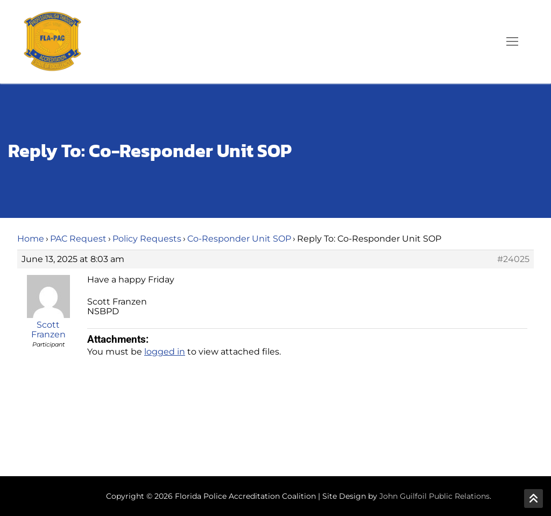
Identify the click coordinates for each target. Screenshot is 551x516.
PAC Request (78, 239)
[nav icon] (512, 42)
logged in (164, 352)
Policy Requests (146, 239)
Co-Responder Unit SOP (239, 239)
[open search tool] (481, 41)
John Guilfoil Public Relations (434, 496)
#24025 (513, 259)
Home (30, 239)
